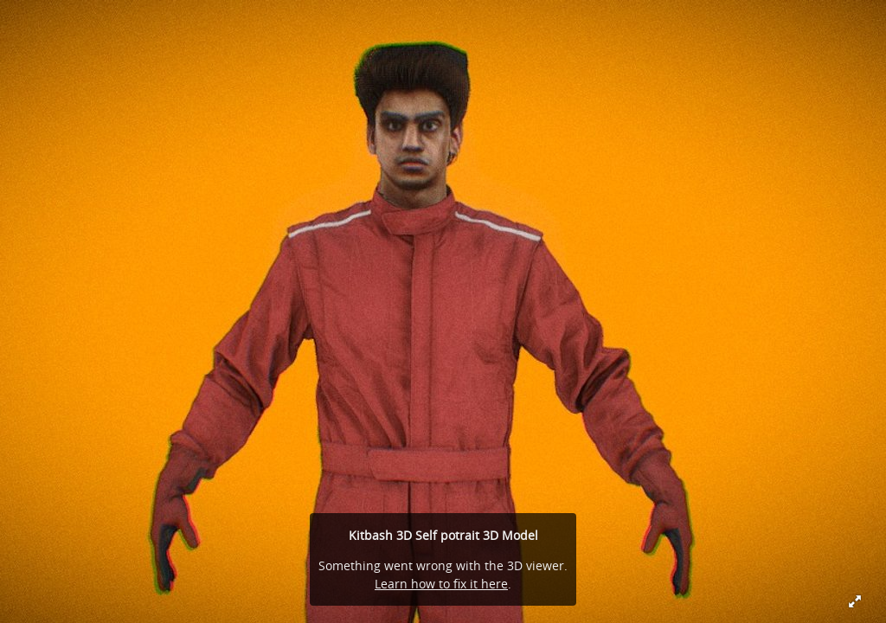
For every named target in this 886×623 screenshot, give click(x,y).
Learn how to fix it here (441, 583)
